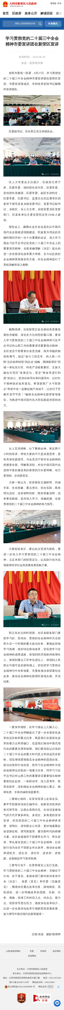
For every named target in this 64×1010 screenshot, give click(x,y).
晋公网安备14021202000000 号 (19, 986)
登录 (59, 3)
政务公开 (31, 13)
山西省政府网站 (13, 951)
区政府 (16, 13)
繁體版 (53, 3)
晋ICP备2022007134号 (19, 982)
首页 (6, 13)
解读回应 (46, 13)
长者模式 (53, 23)
